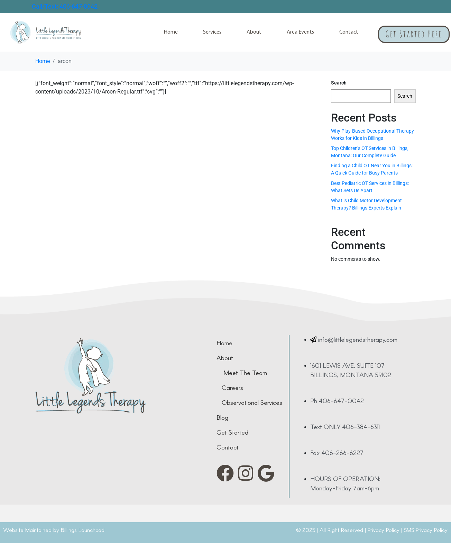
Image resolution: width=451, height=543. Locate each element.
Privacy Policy (383, 529)
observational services (252, 402)
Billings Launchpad (82, 529)
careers (232, 387)
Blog (222, 417)
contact (228, 447)
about (225, 358)
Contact (348, 32)
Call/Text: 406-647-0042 (65, 6)
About (254, 32)
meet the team (245, 372)
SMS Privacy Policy (426, 529)
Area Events (300, 32)
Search (339, 83)
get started (232, 432)
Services (212, 32)
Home (171, 32)
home (224, 343)
